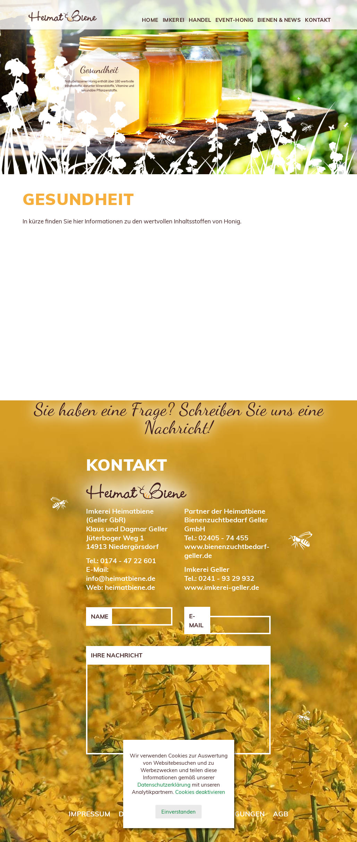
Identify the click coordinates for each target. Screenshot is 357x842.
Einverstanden (178, 811)
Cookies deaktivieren (200, 792)
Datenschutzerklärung (163, 784)
